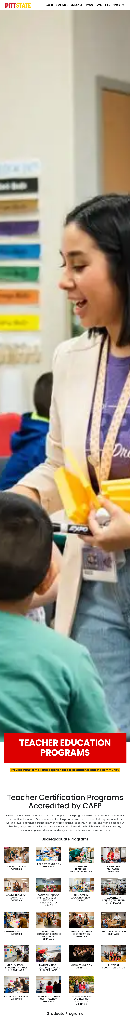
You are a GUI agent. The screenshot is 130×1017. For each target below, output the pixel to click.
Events (89, 5)
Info (107, 5)
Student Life (77, 5)
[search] (123, 5)
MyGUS (116, 5)
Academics (62, 5)
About (49, 5)
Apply (99, 5)
